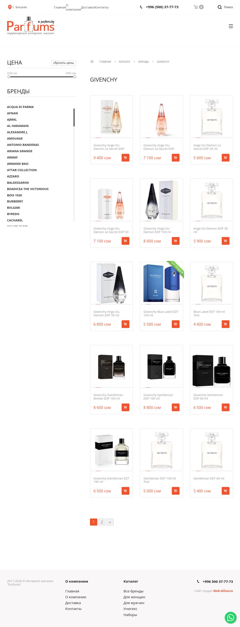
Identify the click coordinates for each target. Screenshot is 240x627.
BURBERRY (15, 201)
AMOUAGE (15, 138)
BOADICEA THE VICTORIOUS (28, 189)
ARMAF (12, 157)
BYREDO (13, 214)
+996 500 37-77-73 (218, 582)
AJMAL (12, 119)
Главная (60, 7)
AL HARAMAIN (18, 126)
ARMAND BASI (18, 164)
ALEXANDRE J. (17, 132)
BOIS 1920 (14, 195)
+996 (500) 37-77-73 (162, 7)
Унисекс (130, 608)
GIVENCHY (163, 61)
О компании (73, 7)
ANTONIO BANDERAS (23, 145)
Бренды (144, 61)
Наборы (130, 614)
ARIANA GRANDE (19, 151)
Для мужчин (134, 602)
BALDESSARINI (18, 182)
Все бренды (133, 591)
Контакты (101, 7)
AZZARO (13, 176)
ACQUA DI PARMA (20, 107)
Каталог (125, 61)
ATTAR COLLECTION (22, 170)
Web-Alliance (223, 591)
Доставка (88, 7)
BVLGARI (13, 207)
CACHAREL (15, 220)
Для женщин (134, 597)
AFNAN (12, 113)
